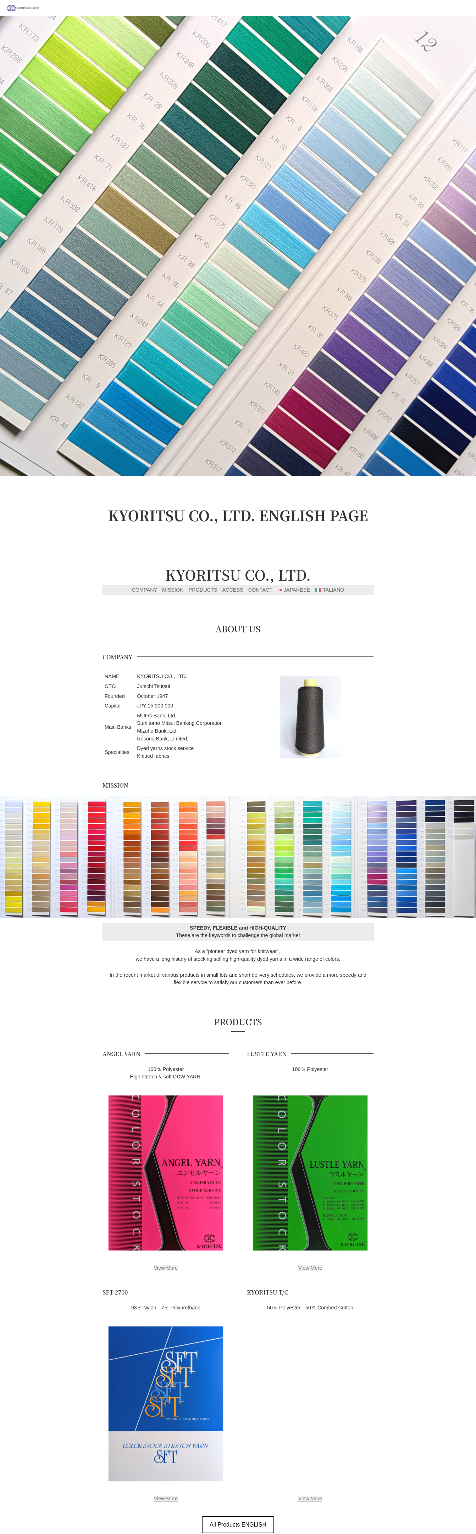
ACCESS (232, 590)
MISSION (173, 590)
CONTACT (260, 590)
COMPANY (144, 590)
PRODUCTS (203, 590)
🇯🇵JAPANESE (293, 590)
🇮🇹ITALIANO (329, 590)
